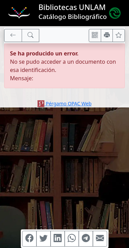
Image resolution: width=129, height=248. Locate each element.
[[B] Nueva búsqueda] (31, 35)
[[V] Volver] (13, 35)
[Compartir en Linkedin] (57, 239)
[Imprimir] (107, 35)
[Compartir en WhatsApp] (71, 239)
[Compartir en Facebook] (29, 239)
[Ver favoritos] (118, 35)
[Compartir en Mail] (100, 239)
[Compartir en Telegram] (85, 239)
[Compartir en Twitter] (43, 239)
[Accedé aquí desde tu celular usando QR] (95, 35)
